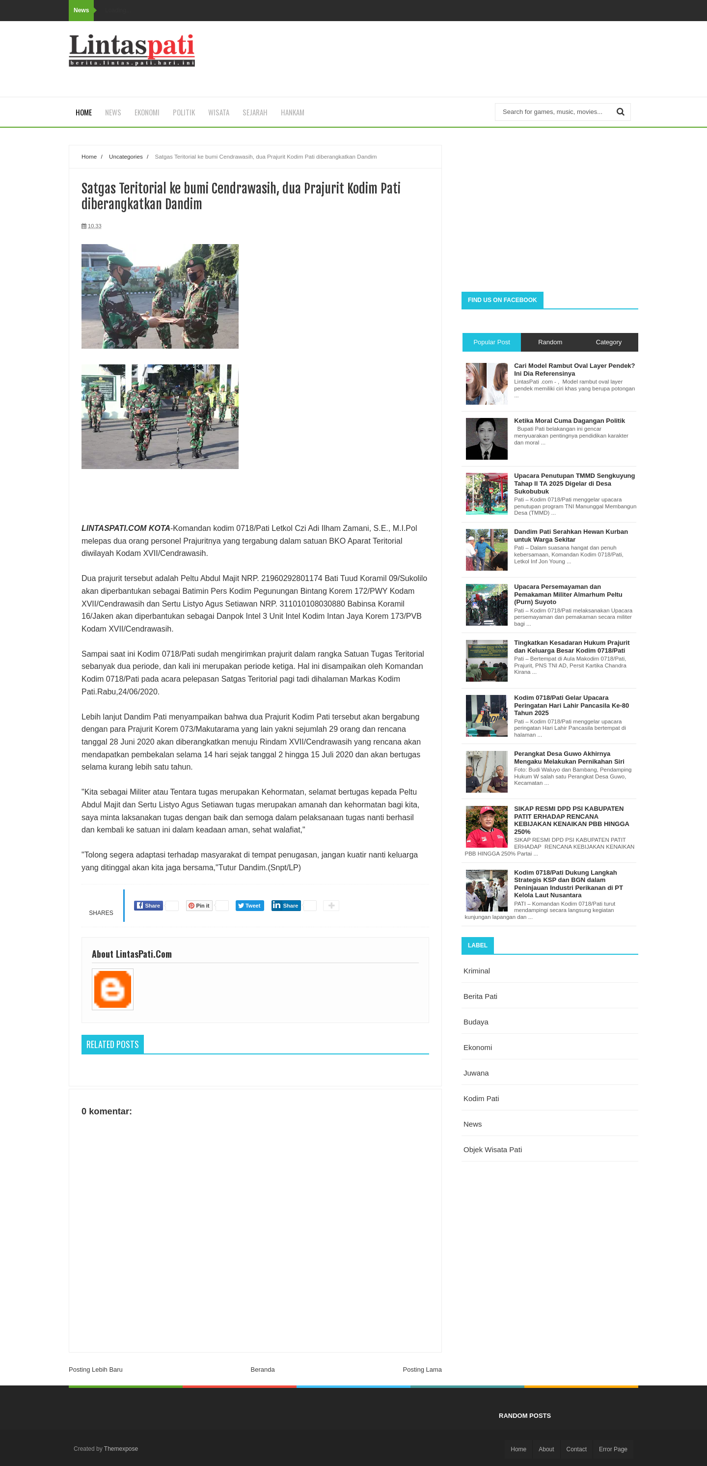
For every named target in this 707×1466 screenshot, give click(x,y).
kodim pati (481, 1098)
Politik (184, 112)
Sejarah (255, 112)
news (472, 1124)
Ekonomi (147, 112)
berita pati (480, 996)
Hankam (292, 112)
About (546, 1449)
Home (84, 112)
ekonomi (477, 1047)
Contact (577, 1449)
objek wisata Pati (492, 1149)
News (113, 112)
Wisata (218, 112)
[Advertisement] (550, 213)
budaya (476, 1022)
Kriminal (476, 971)
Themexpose (121, 1448)
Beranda (263, 1369)
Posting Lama (422, 1369)
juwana (476, 1073)
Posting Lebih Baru (96, 1369)
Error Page (613, 1449)
